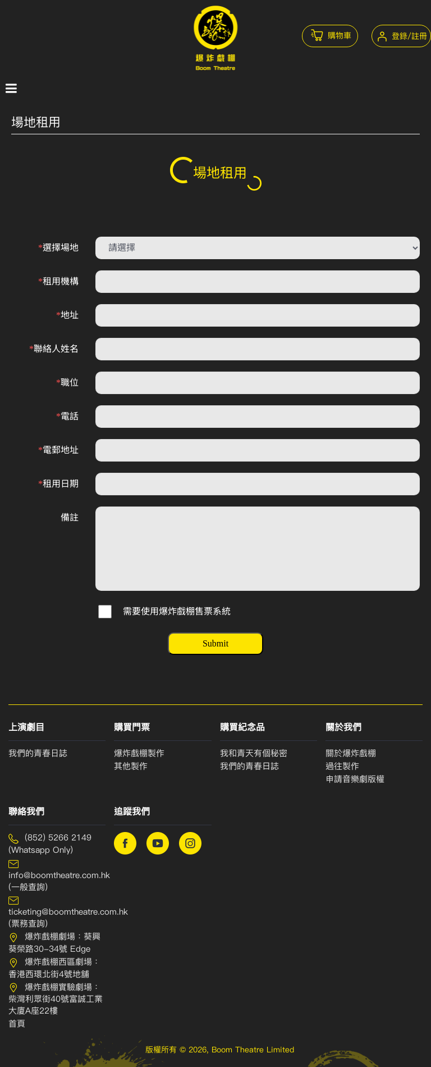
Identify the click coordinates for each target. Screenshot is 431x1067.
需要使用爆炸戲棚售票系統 (177, 611)
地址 (67, 315)
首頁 (16, 1024)
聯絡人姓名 (54, 349)
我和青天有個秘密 (253, 753)
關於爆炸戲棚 (350, 753)
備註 (70, 517)
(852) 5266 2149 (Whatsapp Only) (49, 844)
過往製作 (342, 766)
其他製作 (131, 766)
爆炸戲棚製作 (139, 753)
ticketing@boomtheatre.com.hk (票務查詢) (57, 912)
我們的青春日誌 (37, 753)
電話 (67, 416)
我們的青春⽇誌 (249, 766)
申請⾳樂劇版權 (354, 779)
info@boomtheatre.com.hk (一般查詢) (57, 875)
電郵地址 (58, 450)
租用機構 (58, 281)
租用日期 (58, 484)
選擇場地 (58, 247)
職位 (67, 382)
